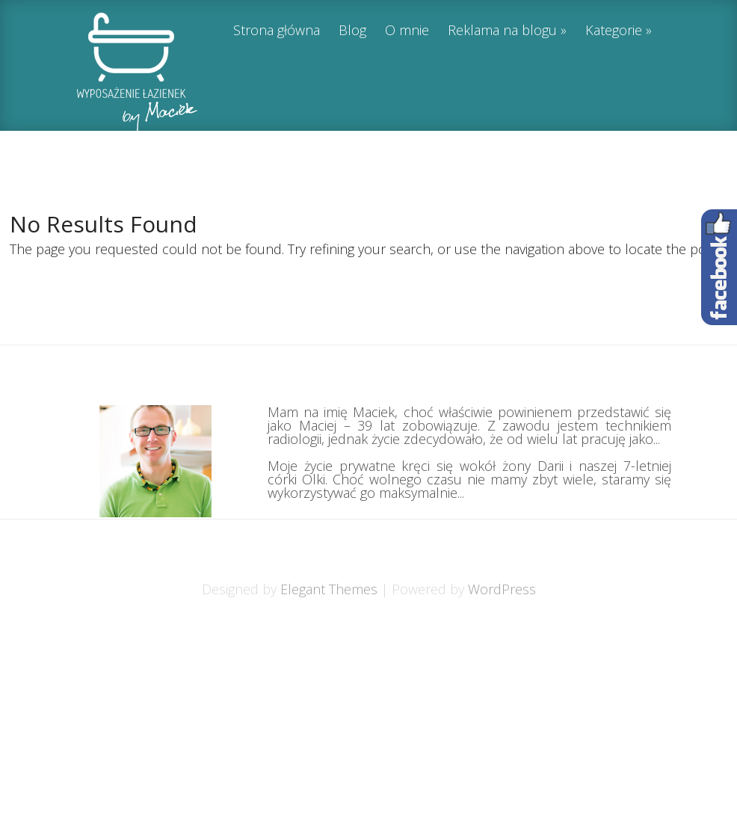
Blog (352, 31)
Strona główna (276, 31)
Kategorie (613, 31)
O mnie (407, 31)
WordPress (502, 589)
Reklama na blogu (502, 31)
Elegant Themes (328, 589)
